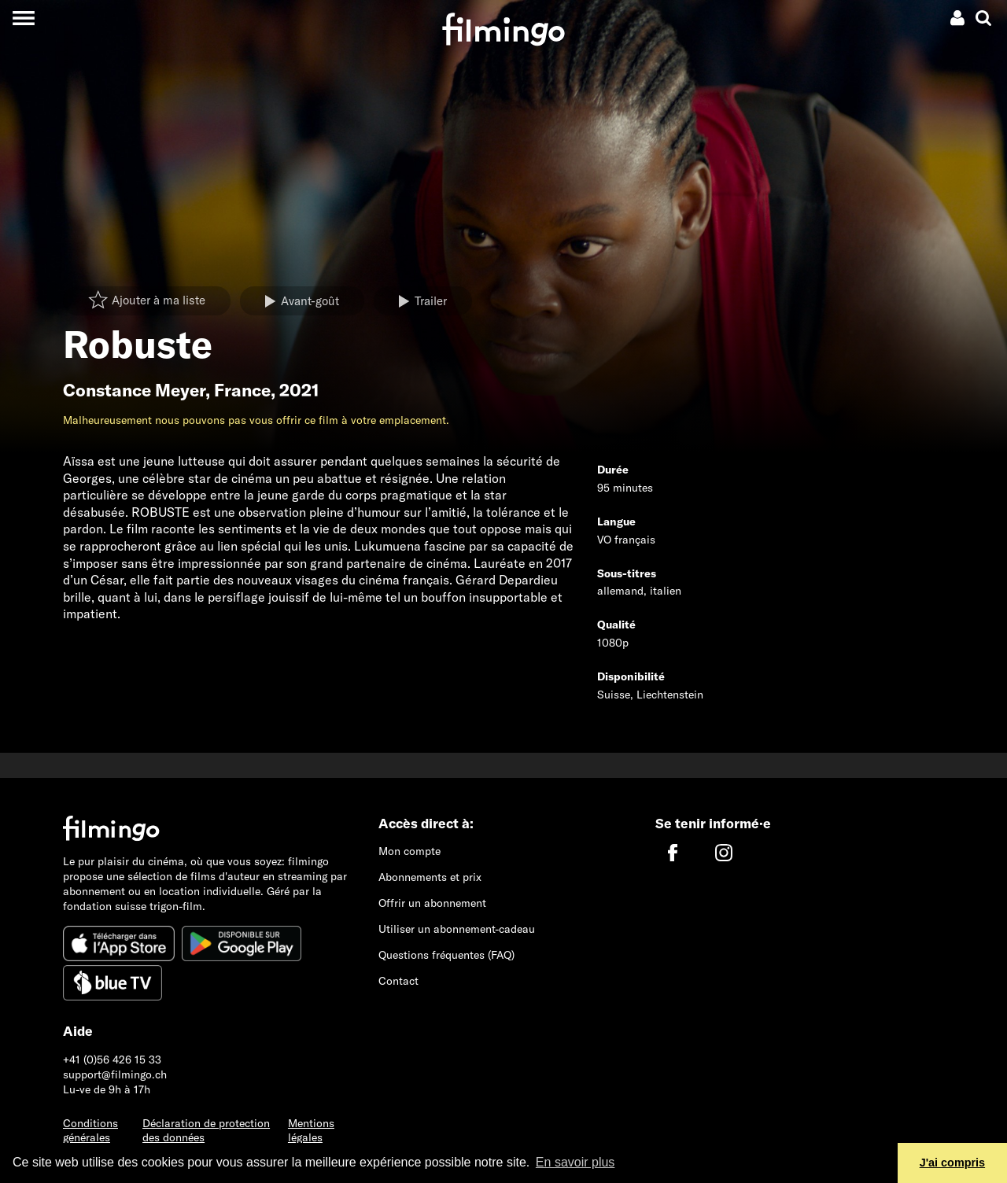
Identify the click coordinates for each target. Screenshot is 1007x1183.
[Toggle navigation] (23, 17)
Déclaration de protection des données (206, 1130)
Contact (398, 981)
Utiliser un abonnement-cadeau (456, 929)
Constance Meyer (134, 390)
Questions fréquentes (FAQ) (446, 955)
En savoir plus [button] (575, 1162)
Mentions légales (311, 1130)
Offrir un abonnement (432, 903)
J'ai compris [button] (952, 1162)
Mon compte (409, 851)
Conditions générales (90, 1130)
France (242, 390)
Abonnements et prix (429, 877)
